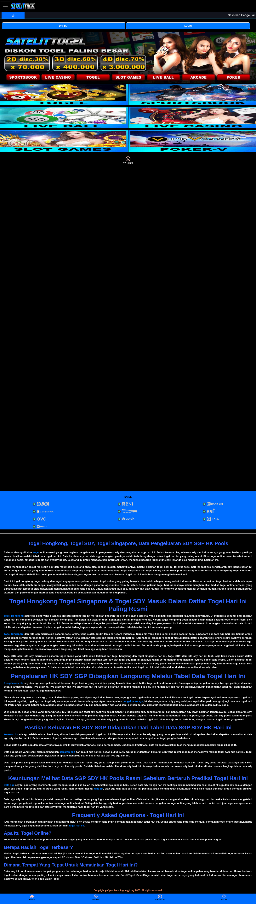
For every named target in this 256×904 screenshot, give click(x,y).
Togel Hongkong (14, 615)
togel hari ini (76, 825)
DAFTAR (63, 26)
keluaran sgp (67, 751)
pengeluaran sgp (133, 701)
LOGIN (188, 26)
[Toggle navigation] (5, 6)
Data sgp (9, 785)
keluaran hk (11, 734)
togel (36, 552)
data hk (98, 788)
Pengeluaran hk (13, 683)
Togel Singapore (14, 634)
